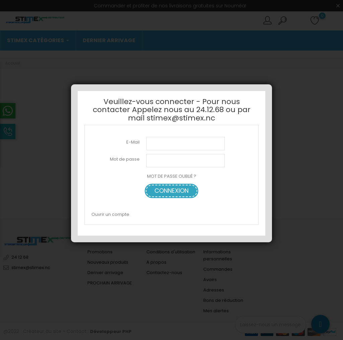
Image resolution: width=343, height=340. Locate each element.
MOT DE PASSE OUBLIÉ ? (171, 176)
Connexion (171, 190)
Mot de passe (125, 159)
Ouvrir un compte (110, 214)
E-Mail (133, 142)
